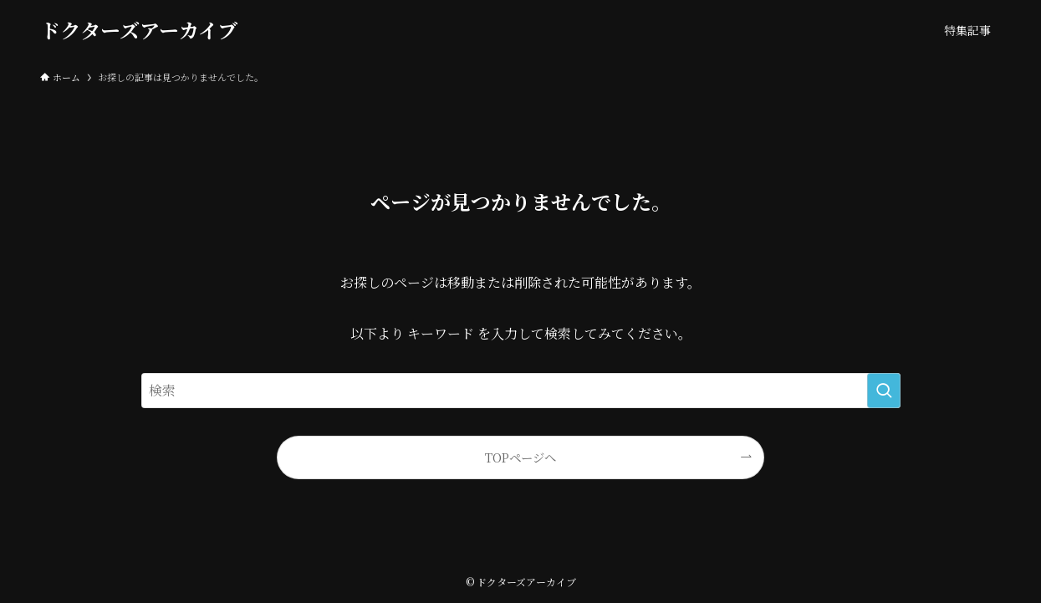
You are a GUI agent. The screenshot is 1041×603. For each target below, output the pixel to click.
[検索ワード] (521, 390)
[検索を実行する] (884, 390)
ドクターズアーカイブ (138, 30)
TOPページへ (520, 457)
